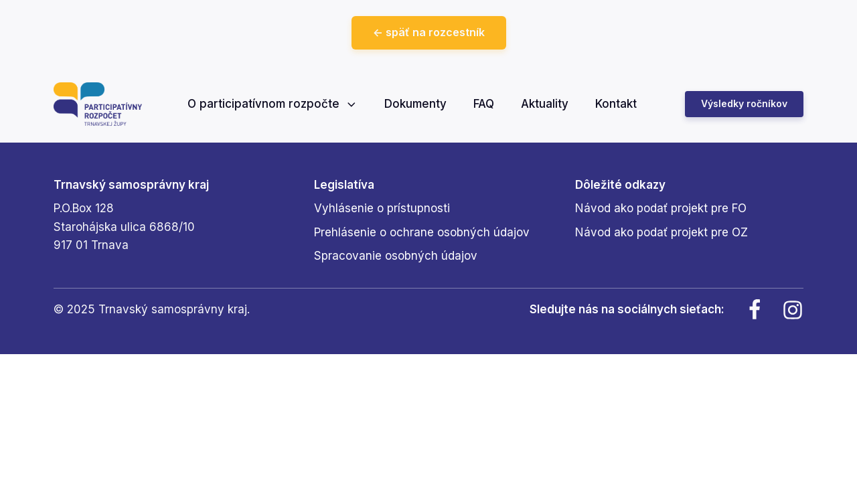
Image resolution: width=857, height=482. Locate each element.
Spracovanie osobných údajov (395, 255)
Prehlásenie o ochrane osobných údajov (422, 232)
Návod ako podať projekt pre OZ (661, 232)
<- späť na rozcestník (429, 32)
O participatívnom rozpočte (272, 103)
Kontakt (616, 103)
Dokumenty (415, 103)
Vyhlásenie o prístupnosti (382, 208)
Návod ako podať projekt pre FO (661, 208)
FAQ (483, 103)
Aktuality (544, 103)
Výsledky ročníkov (744, 103)
